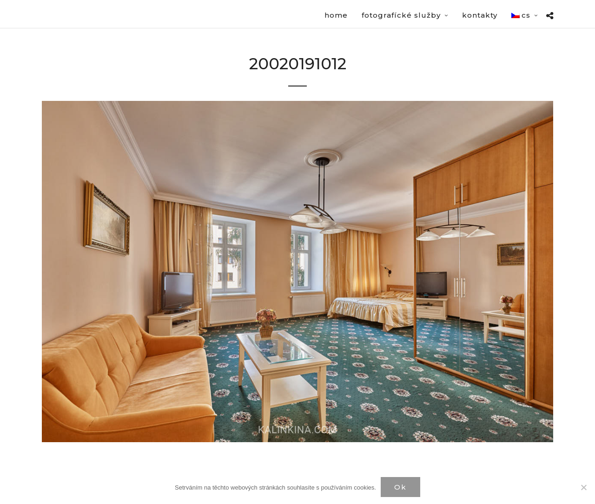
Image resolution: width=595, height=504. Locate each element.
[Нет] (583, 487)
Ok (400, 487)
